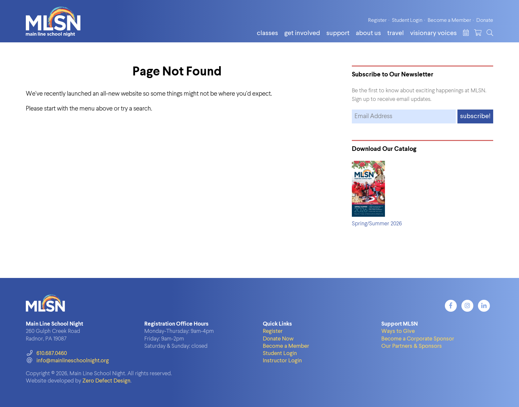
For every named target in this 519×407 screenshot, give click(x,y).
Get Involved (302, 33)
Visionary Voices (433, 33)
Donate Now (278, 339)
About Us (368, 33)
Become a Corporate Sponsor (417, 339)
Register (377, 20)
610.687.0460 (46, 353)
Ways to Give (398, 331)
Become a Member (449, 20)
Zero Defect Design (106, 381)
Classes (267, 33)
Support (338, 33)
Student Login (407, 20)
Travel (395, 33)
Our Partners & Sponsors (411, 346)
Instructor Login (282, 361)
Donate (484, 20)
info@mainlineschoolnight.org (67, 361)
